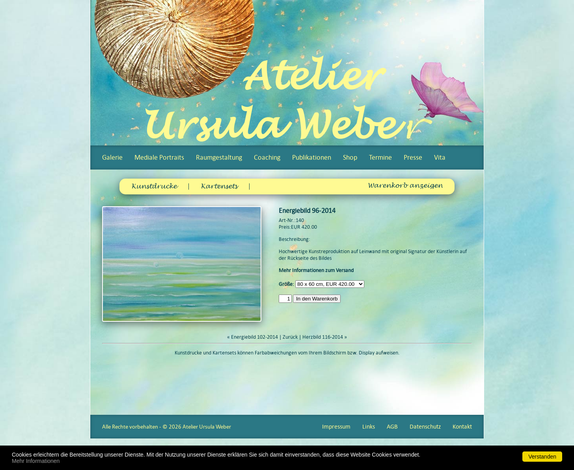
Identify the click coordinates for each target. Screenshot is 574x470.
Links (368, 426)
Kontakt (462, 426)
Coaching (267, 157)
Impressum (336, 426)
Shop (350, 157)
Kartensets (219, 186)
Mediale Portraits (159, 157)
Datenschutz (425, 426)
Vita (439, 157)
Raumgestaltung (219, 157)
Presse (413, 157)
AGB (392, 426)
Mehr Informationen (36, 461)
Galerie (112, 157)
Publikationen (311, 157)
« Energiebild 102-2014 (252, 337)
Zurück (290, 337)
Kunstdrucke (154, 186)
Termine (380, 157)
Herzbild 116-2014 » (324, 337)
